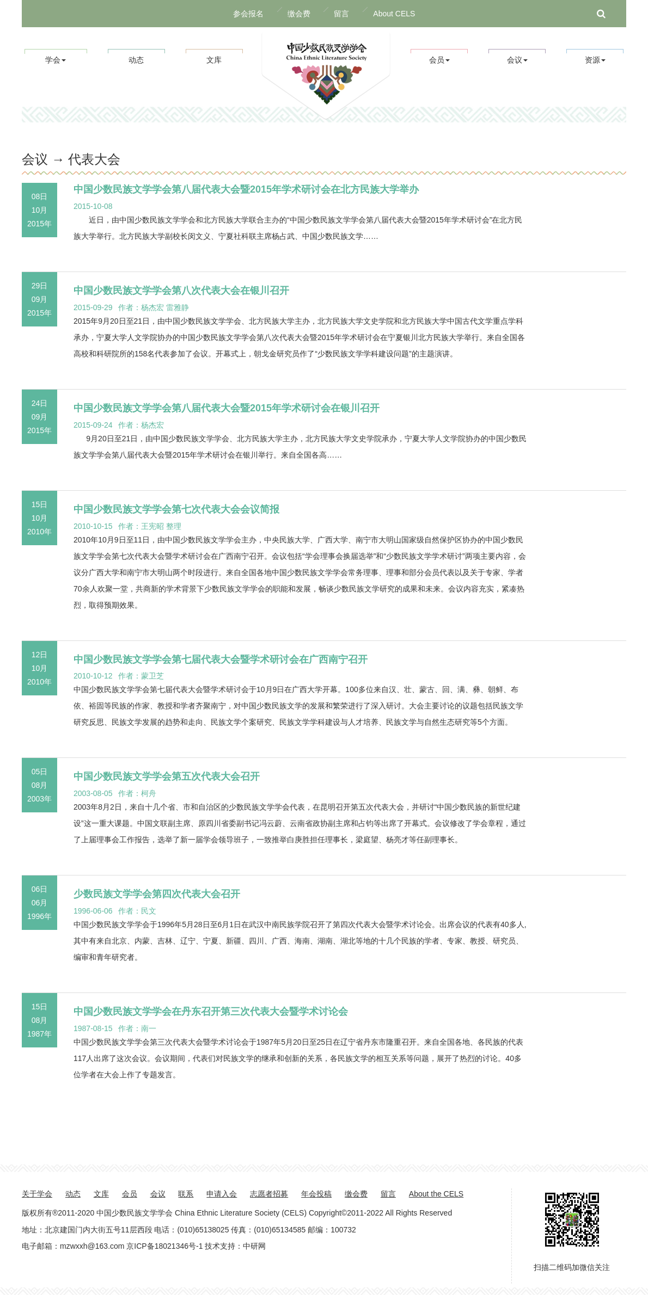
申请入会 (221, 1193)
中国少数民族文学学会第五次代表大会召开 (167, 776)
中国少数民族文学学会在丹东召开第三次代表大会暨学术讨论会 (211, 1011)
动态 (136, 59)
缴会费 (299, 13)
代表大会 (94, 159)
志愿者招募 (269, 1193)
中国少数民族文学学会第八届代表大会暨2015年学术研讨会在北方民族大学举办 (246, 189)
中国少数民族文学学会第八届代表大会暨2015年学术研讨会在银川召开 (227, 408)
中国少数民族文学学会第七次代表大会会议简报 (176, 509)
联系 (185, 1193)
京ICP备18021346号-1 (164, 1246)
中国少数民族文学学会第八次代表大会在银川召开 (181, 290)
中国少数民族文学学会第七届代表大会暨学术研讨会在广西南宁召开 (221, 659)
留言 (341, 13)
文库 (214, 59)
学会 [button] (55, 59)
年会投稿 (316, 1193)
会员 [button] (439, 59)
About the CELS (436, 1193)
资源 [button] (595, 59)
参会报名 (248, 13)
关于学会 (37, 1193)
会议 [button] (517, 59)
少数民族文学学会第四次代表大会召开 (157, 894)
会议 (158, 1193)
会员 (129, 1193)
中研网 (254, 1246)
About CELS (394, 13)
